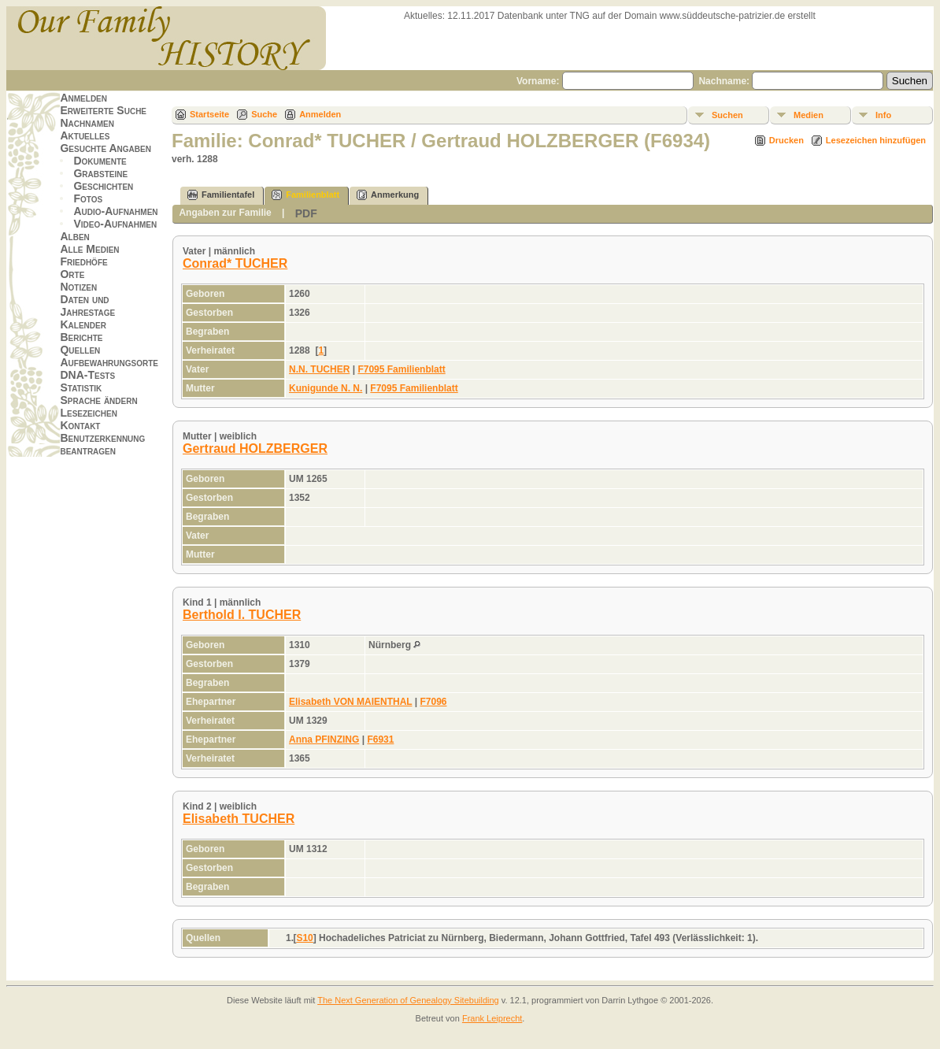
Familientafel (220, 195)
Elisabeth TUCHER (238, 818)
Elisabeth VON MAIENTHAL (350, 701)
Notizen (78, 286)
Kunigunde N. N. (325, 388)
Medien (808, 115)
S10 (304, 937)
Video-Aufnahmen (115, 223)
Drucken (786, 140)
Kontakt (80, 425)
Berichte (81, 337)
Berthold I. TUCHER (242, 614)
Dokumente (99, 160)
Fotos (87, 198)
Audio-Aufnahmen (115, 211)
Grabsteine (100, 173)
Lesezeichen (88, 412)
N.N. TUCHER (319, 369)
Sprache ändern (98, 400)
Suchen (727, 115)
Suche (264, 114)
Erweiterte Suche (103, 110)
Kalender (82, 324)
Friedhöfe (83, 261)
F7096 (433, 701)
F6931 (380, 739)
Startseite (209, 114)
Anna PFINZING (324, 739)
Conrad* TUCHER (235, 263)
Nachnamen (86, 123)
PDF (306, 213)
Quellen (80, 349)
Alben (74, 236)
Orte (72, 274)
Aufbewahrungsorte (109, 362)
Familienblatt (305, 195)
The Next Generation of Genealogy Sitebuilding (408, 1000)
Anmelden (83, 97)
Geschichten (103, 186)
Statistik (81, 387)
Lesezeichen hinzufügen (876, 140)
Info (883, 115)
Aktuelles (84, 135)
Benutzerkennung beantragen (102, 444)
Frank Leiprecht (492, 1018)
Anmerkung (388, 195)
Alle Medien (89, 249)
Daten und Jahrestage (87, 305)
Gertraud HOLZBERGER (255, 448)
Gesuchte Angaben (105, 148)
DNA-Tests (87, 375)
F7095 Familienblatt (401, 369)
